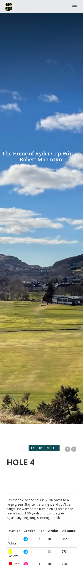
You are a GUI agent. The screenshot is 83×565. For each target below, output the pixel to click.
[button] (11, 398)
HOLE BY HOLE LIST (44, 448)
